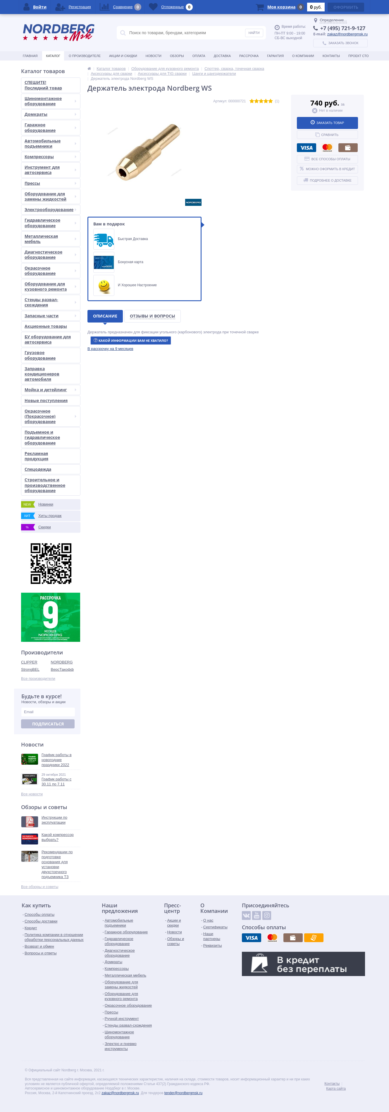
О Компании (303, 56)
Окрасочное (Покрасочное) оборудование (50, 416)
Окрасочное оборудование (50, 270)
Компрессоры (50, 156)
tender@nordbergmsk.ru (183, 1093)
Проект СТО (358, 56)
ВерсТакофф (62, 669)
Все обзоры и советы (39, 887)
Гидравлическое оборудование (50, 222)
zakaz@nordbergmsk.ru (347, 34)
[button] (110, 348)
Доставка (222, 56)
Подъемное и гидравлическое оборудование (42, 437)
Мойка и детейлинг (50, 389)
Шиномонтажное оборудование (50, 101)
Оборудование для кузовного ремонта (50, 286)
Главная (30, 56)
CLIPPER (29, 662)
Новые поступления (46, 400)
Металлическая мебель (50, 238)
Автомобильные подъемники (50, 143)
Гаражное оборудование (50, 127)
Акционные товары (46, 326)
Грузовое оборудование (40, 355)
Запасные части (50, 315)
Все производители (38, 678)
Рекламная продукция (36, 456)
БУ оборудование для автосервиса (48, 339)
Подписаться (48, 724)
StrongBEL (30, 669)
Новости (153, 56)
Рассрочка (249, 56)
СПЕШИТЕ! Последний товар (43, 85)
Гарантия (275, 56)
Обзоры (177, 56)
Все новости (32, 794)
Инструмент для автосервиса (50, 169)
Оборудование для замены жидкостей (50, 196)
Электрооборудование (50, 209)
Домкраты (50, 114)
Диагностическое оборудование (50, 254)
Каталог (53, 56)
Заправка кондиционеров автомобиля (42, 374)
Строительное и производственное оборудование (45, 485)
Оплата (198, 56)
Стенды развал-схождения (50, 302)
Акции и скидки (123, 56)
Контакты (331, 56)
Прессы (50, 183)
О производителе (85, 56)
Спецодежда (38, 469)
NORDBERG (62, 662)
